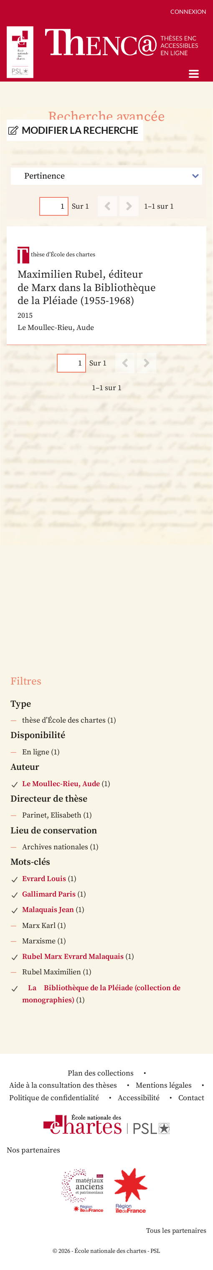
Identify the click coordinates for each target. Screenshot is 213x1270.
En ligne (35, 752)
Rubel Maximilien (51, 972)
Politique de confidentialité (54, 1098)
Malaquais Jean (48, 910)
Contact (191, 1098)
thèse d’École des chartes (64, 720)
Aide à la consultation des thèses (63, 1085)
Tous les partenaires (176, 1231)
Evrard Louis (44, 879)
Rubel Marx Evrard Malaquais (73, 956)
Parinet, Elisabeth (51, 815)
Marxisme (39, 941)
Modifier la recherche (80, 130)
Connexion (188, 11)
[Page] (53, 206)
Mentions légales (164, 1085)
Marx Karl (39, 925)
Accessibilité (139, 1098)
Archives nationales (55, 847)
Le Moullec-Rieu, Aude (61, 784)
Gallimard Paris (49, 894)
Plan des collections (101, 1073)
